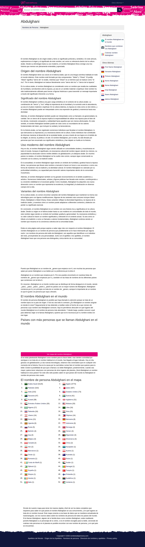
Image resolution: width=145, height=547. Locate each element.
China (68, 443)
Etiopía (31, 474)
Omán (30, 454)
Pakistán (31, 388)
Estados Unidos (72, 392)
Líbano (31, 415)
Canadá (31, 443)
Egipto (68, 384)
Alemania (69, 419)
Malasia (69, 403)
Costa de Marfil (34, 462)
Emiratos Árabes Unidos (37, 403)
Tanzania (31, 396)
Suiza (68, 458)
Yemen (68, 431)
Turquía (69, 470)
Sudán (68, 462)
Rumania (31, 458)
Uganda (31, 423)
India (30, 392)
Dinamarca (70, 439)
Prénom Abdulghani (112, 76)
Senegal (69, 466)
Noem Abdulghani (111, 94)
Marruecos (32, 451)
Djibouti (31, 466)
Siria (68, 411)
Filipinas (69, 415)
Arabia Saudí (33, 384)
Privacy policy (112, 538)
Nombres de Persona (30, 27)
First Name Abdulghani (113, 67)
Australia (69, 454)
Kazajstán (70, 447)
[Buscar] (119, 10)
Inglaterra (70, 399)
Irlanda (31, 478)
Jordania (69, 482)
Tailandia (31, 411)
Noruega (69, 427)
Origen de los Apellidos (53, 538)
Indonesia (70, 423)
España (31, 470)
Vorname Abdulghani (112, 72)
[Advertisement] (59, 44)
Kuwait (30, 399)
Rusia (30, 427)
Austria (69, 451)
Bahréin (31, 431)
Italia (30, 482)
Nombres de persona (71, 538)
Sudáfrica (70, 478)
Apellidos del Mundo (35, 538)
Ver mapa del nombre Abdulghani (59, 354)
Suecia (69, 396)
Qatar (68, 388)
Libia (68, 407)
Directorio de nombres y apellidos (92, 538)
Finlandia (69, 474)
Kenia (30, 419)
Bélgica (31, 439)
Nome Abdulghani (111, 81)
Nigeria (31, 407)
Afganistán (70, 435)
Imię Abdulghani (111, 90)
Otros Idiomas (117, 3)
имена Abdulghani (112, 99)
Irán (29, 447)
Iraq (29, 435)
